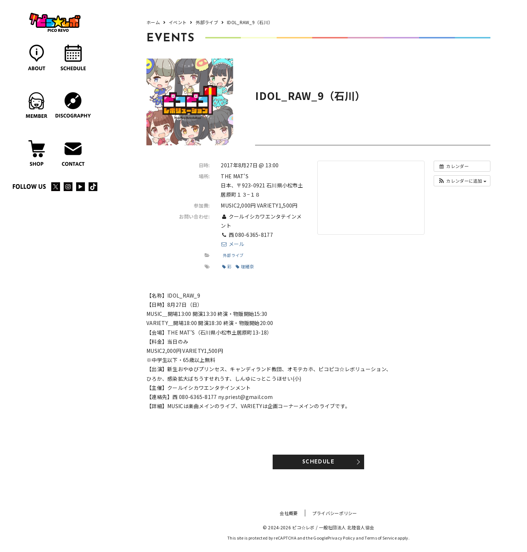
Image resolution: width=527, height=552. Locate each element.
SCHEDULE (318, 462)
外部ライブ (233, 255)
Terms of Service (380, 538)
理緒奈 (245, 266)
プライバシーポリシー (334, 513)
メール (232, 243)
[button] (462, 181)
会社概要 (289, 513)
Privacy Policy (341, 538)
